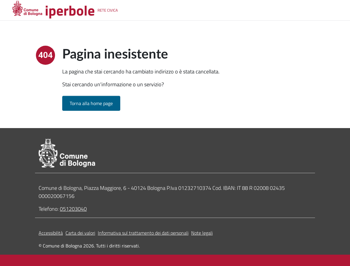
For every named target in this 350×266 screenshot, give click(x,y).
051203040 (73, 209)
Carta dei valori (80, 232)
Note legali (202, 232)
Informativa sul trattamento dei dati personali (143, 232)
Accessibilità (51, 232)
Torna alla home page (91, 103)
